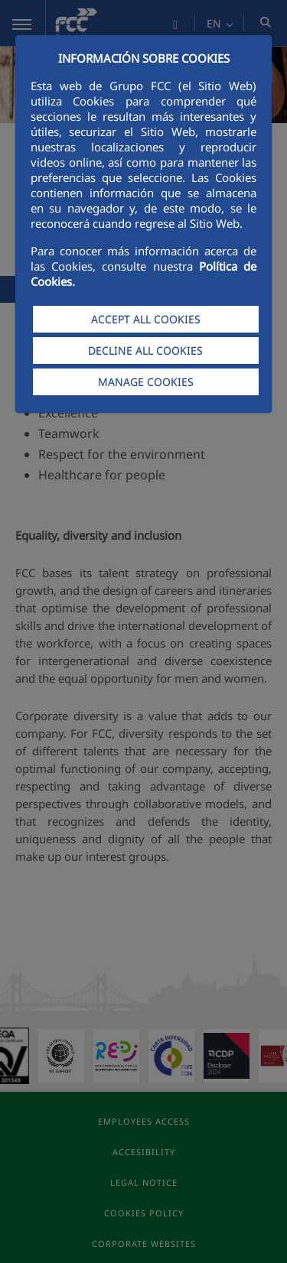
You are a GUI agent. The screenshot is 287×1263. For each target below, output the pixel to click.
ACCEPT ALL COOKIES (146, 319)
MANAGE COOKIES (146, 382)
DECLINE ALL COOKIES (145, 350)
